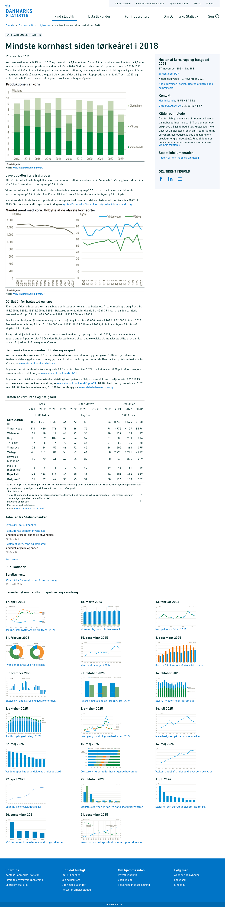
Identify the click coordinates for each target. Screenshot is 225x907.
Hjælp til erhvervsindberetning (24, 879)
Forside (9, 25)
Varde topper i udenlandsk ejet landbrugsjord (33, 760)
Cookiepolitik (125, 879)
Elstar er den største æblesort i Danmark (180, 795)
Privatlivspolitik (127, 874)
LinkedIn (179, 884)
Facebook (180, 879)
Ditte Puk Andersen (170, 105)
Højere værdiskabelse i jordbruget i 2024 (106, 689)
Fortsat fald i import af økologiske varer (179, 654)
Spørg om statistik (16, 884)
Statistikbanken (122, 3)
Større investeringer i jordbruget (175, 689)
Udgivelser (44, 25)
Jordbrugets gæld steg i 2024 (25, 725)
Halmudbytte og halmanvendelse (29, 534)
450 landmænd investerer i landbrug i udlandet (34, 831)
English (210, 3)
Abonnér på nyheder (186, 874)
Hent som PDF (170, 73)
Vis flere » (11, 559)
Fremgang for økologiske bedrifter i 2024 (106, 725)
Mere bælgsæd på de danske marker (177, 725)
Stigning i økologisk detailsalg (25, 795)
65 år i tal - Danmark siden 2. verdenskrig (31, 580)
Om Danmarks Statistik (181, 16)
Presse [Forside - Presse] (197, 3)
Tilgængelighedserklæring (134, 884)
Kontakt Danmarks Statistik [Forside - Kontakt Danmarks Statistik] (150, 3)
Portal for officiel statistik (77, 889)
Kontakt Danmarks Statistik (22, 874)
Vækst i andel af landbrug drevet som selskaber (184, 760)
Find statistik (64, 16)
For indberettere (137, 16)
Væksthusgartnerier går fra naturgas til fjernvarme (112, 795)
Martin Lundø (167, 100)
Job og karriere (71, 879)
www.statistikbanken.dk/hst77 (29, 167)
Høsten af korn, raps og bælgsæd (179, 157)
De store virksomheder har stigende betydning (109, 760)
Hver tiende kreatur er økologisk (25, 653)
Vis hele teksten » (169, 144)
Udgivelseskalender (74, 884)
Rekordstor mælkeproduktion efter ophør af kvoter (111, 831)
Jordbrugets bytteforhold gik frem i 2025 (30, 618)
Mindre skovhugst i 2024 (101, 654)
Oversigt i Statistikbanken (21, 524)
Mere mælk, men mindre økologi (101, 618)
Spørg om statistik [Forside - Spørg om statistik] (179, 3)
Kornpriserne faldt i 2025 (175, 618)
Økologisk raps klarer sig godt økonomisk (30, 689)
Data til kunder (99, 16)
